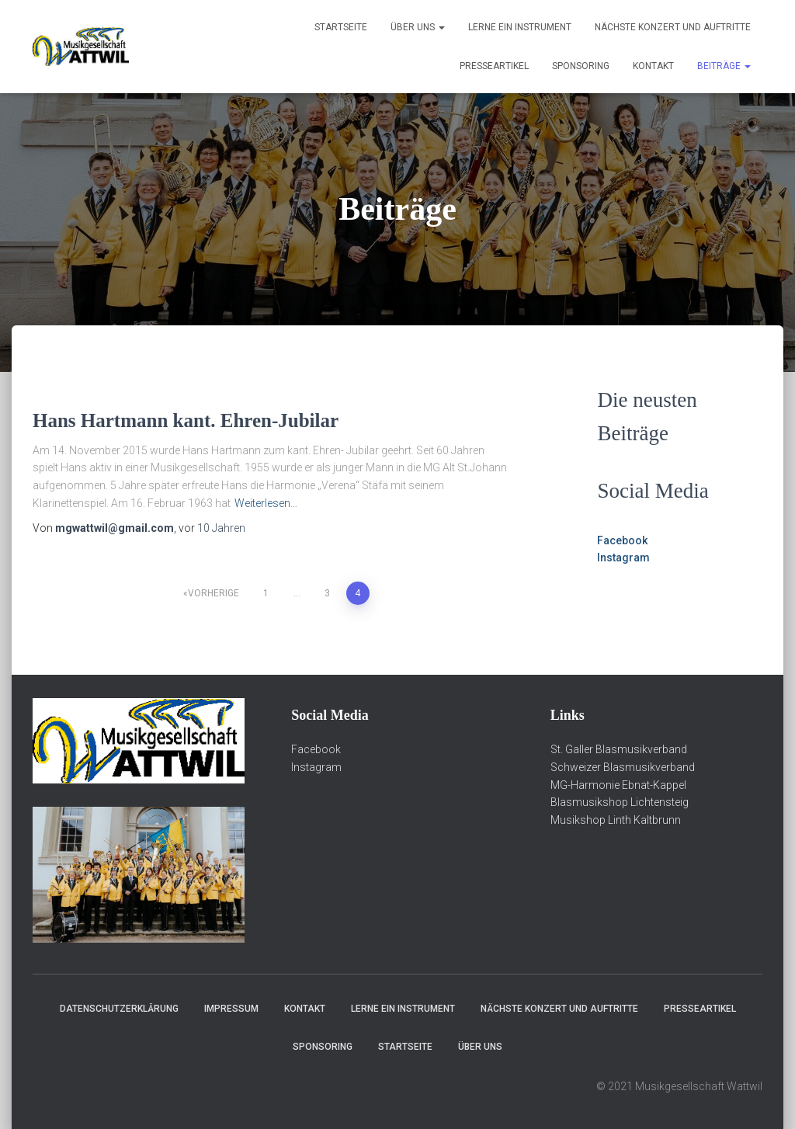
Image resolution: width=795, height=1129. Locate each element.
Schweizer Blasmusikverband (622, 767)
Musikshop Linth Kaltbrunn (615, 820)
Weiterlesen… (265, 503)
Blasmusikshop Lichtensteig (619, 802)
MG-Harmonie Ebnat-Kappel (618, 785)
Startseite (340, 27)
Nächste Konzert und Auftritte (673, 27)
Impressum (231, 1008)
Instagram (623, 557)
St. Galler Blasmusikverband (618, 749)
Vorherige (213, 593)
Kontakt (653, 66)
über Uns (418, 27)
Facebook (622, 540)
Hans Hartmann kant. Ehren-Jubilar (185, 420)
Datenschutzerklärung (119, 1008)
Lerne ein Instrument (519, 27)
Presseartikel (494, 66)
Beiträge (724, 66)
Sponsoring (580, 66)
